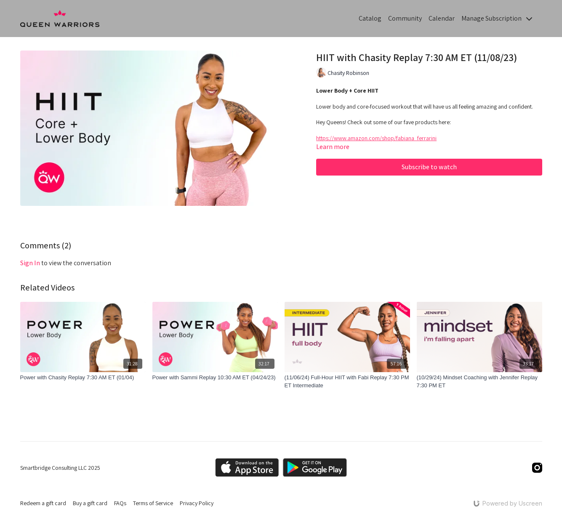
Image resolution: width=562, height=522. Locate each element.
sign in (30, 262)
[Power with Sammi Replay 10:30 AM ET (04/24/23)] (215, 377)
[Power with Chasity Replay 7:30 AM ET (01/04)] (83, 377)
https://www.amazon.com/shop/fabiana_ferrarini (376, 138)
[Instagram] (537, 468)
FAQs (120, 503)
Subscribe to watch (429, 166)
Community (405, 18)
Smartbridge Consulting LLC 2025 (60, 468)
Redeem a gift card (43, 503)
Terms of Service (153, 503)
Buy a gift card (90, 503)
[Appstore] (247, 467)
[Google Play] (314, 467)
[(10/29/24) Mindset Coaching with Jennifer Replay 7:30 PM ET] (479, 381)
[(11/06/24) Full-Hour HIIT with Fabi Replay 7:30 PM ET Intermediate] (347, 381)
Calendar (442, 18)
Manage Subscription (496, 18)
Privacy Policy (196, 503)
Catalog (370, 18)
